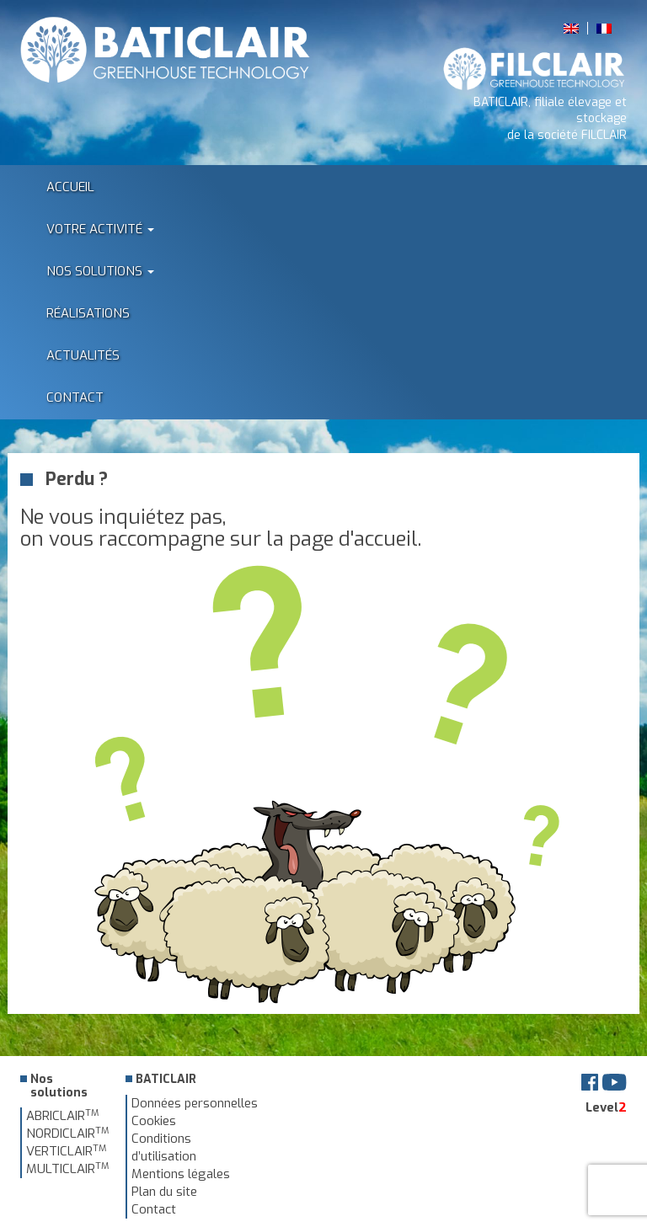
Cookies (153, 1120)
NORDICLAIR (67, 1133)
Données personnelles (194, 1103)
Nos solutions (100, 271)
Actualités (83, 355)
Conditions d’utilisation (163, 1147)
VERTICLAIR (66, 1151)
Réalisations (88, 313)
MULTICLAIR (67, 1168)
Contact (75, 397)
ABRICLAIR (62, 1115)
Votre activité (100, 229)
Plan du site (164, 1191)
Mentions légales (180, 1174)
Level (606, 1107)
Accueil (70, 187)
